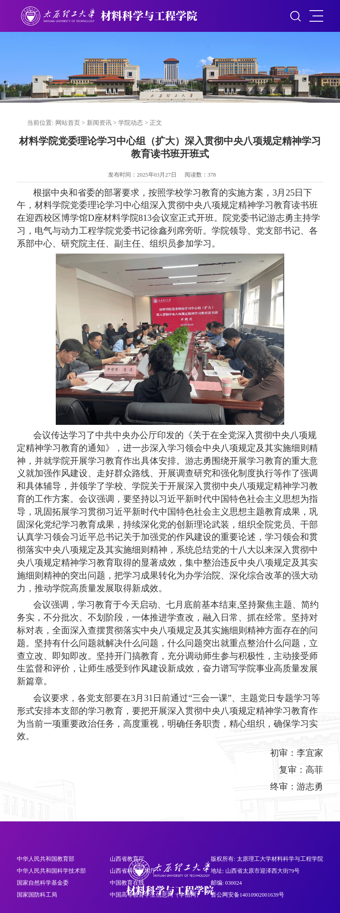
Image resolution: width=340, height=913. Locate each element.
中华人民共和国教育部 (45, 859)
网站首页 (67, 122)
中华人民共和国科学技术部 (51, 871)
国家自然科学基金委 (43, 883)
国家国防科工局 (37, 895)
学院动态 (130, 122)
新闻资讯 (99, 122)
